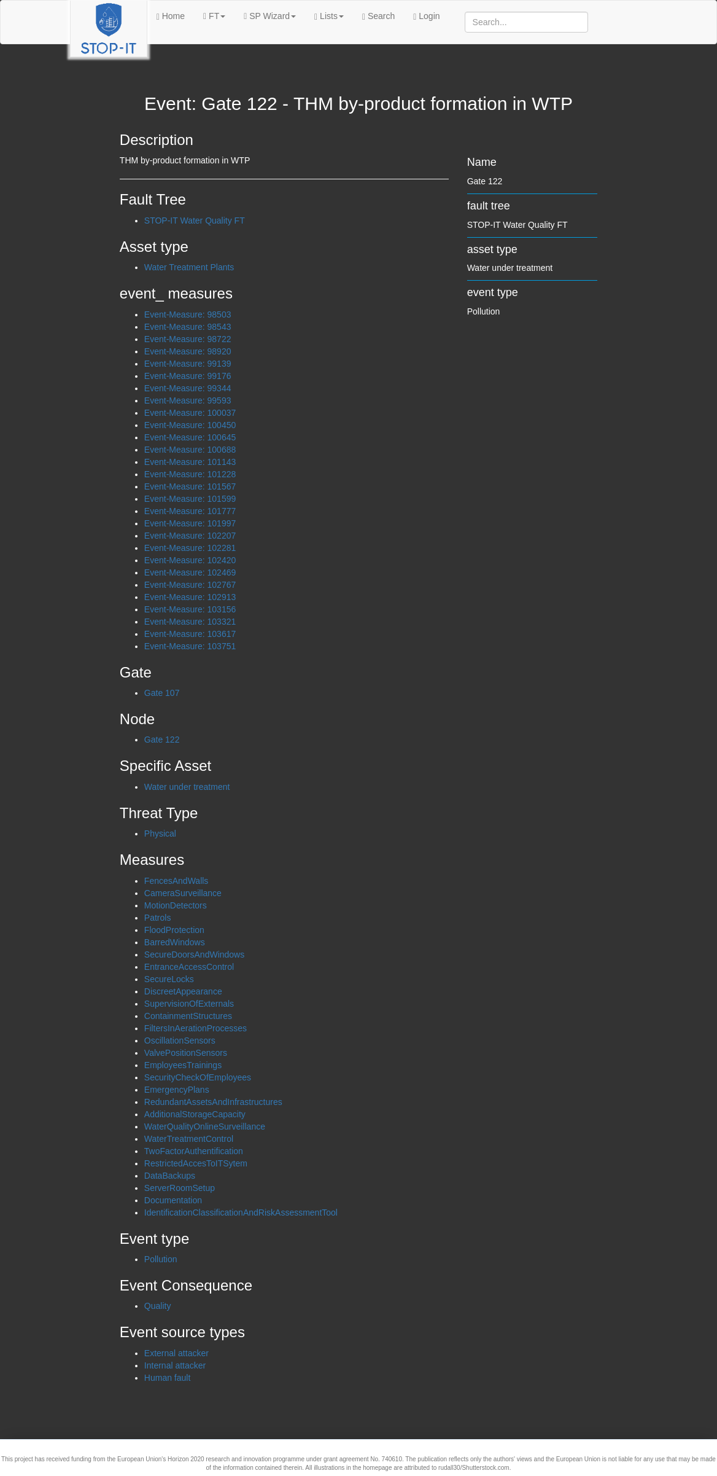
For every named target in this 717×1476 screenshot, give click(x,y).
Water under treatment (187, 787)
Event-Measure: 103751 (190, 646)
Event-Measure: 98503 (187, 314)
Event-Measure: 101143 (190, 462)
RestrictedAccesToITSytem (195, 1163)
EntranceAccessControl (189, 967)
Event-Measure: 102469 (190, 572)
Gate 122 (162, 739)
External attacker (176, 1353)
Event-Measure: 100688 (190, 450)
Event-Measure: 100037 (190, 413)
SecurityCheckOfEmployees (197, 1077)
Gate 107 (162, 693)
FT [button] (214, 16)
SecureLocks (169, 979)
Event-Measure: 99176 (187, 376)
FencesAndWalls (176, 881)
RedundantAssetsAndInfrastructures (213, 1102)
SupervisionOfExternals (189, 1004)
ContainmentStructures (188, 1016)
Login (426, 16)
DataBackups (169, 1176)
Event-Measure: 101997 (190, 523)
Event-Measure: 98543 (187, 327)
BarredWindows (174, 942)
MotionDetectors (175, 905)
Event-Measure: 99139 (187, 364)
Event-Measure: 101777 (190, 511)
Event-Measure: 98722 (187, 339)
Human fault (167, 1378)
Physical (160, 833)
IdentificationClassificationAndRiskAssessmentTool (241, 1212)
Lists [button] (329, 16)
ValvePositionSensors (185, 1053)
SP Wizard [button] (270, 16)
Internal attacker (175, 1365)
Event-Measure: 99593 (187, 400)
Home (171, 16)
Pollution (160, 1259)
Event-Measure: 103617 (190, 634)
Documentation (173, 1200)
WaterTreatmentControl (188, 1139)
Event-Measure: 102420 (190, 560)
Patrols (157, 918)
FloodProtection (174, 930)
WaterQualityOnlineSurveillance (204, 1126)
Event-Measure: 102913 (190, 597)
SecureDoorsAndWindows (194, 954)
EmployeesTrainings (183, 1065)
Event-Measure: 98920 (187, 351)
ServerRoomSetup (179, 1188)
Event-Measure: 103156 (190, 609)
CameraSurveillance (183, 893)
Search (378, 16)
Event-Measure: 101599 (190, 499)
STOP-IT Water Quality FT (194, 220)
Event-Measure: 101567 (190, 486)
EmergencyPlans (176, 1090)
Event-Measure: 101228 (190, 474)
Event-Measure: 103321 (190, 622)
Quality (157, 1306)
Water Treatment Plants (189, 267)
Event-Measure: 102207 (190, 536)
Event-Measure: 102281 (190, 548)
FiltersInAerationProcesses (195, 1028)
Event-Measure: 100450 (190, 425)
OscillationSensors (179, 1040)
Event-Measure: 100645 (190, 437)
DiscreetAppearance (183, 991)
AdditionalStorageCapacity (195, 1114)
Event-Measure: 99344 (187, 388)
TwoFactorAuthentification (193, 1151)
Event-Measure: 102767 (190, 585)
